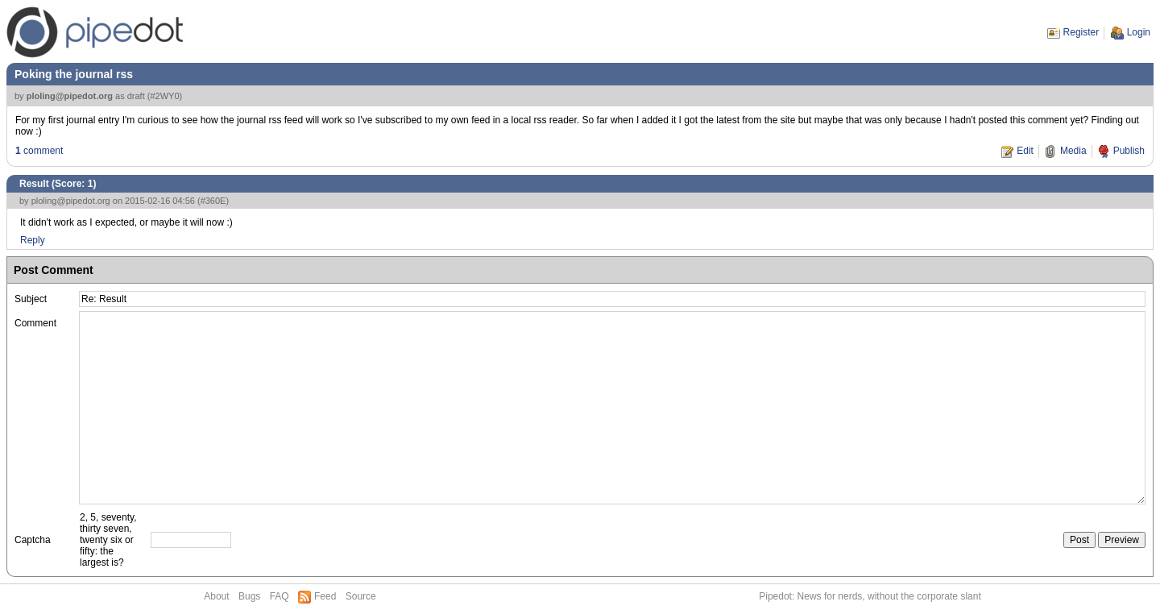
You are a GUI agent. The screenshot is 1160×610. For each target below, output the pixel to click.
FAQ (279, 596)
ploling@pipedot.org (70, 96)
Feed (325, 596)
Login (1138, 32)
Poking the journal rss (73, 74)
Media (1073, 150)
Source (361, 596)
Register (1081, 32)
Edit (1025, 150)
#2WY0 (164, 96)
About (216, 596)
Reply (32, 240)
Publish (1129, 150)
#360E (213, 200)
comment (39, 150)
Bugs (249, 596)
